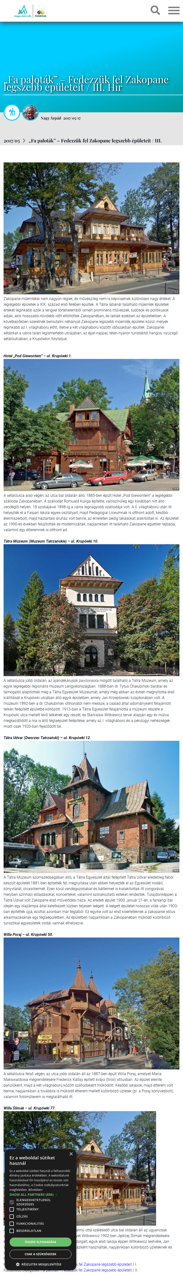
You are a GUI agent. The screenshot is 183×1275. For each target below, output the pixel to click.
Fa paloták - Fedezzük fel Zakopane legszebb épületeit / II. (89, 1270)
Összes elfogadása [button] (40, 1242)
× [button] (71, 1154)
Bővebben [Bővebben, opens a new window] (35, 1190)
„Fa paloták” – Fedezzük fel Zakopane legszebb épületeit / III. (95, 140)
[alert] (40, 1209)
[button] (40, 1263)
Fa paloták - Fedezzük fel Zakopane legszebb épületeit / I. (89, 1264)
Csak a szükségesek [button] (40, 1254)
